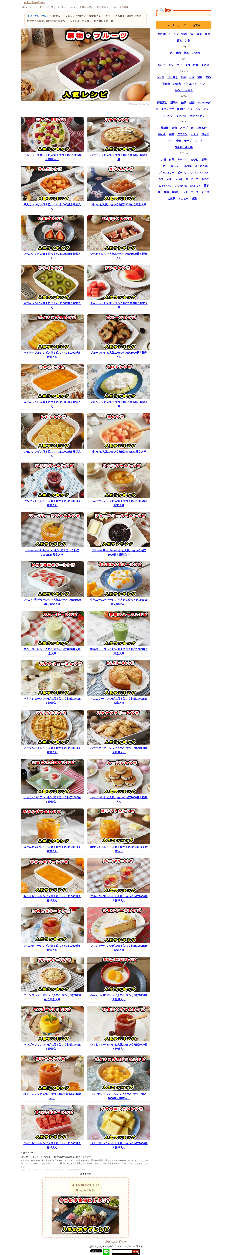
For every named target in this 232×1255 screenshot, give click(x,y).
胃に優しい (163, 34)
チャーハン (194, 109)
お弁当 (177, 83)
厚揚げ (176, 192)
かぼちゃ (195, 185)
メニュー (183, 198)
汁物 (187, 40)
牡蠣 (195, 65)
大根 (163, 159)
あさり (205, 65)
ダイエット (190, 83)
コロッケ (168, 115)
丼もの (162, 134)
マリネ (198, 140)
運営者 (139, 1246)
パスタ (194, 134)
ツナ (185, 192)
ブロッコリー (166, 172)
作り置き (172, 77)
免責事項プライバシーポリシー (120, 1246)
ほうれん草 (201, 166)
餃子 (183, 102)
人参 (169, 179)
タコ (187, 65)
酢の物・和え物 (184, 147)
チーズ (195, 192)
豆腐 (166, 192)
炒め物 (164, 127)
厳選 (194, 198)
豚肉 (186, 52)
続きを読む (85, 1174)
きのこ (205, 179)
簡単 (207, 34)
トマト (163, 166)
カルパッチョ (197, 115)
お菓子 (171, 198)
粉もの (205, 134)
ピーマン (182, 172)
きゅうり (176, 166)
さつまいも (180, 185)
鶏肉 (178, 52)
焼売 (191, 102)
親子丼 (174, 102)
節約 (179, 40)
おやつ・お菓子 (184, 90)
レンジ (160, 77)
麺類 (171, 134)
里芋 (206, 185)
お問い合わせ (95, 1246)
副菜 (199, 34)
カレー (207, 109)
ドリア (169, 140)
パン (202, 83)
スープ (184, 127)
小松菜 (188, 166)
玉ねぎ (178, 179)
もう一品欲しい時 (183, 34)
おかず (205, 192)
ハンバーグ (204, 102)
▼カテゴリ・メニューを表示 (183, 25)
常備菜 (166, 83)
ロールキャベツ (165, 109)
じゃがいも (165, 185)
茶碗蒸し (162, 102)
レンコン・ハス (199, 172)
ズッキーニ (192, 179)
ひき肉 (196, 52)
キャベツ (182, 159)
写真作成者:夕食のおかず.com (139, 104)
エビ (179, 65)
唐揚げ (181, 109)
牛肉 (170, 52)
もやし (194, 159)
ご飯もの (201, 127)
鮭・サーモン (166, 65)
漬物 (178, 140)
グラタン (182, 134)
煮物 (174, 127)
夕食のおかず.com (34, 2)
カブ (160, 179)
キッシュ (181, 115)
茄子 (204, 159)
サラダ (188, 140)
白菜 (171, 159)
